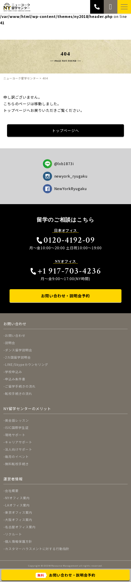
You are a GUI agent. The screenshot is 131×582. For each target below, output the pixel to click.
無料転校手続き (17, 464)
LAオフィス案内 (17, 505)
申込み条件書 (15, 379)
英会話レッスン (17, 420)
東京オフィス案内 (18, 512)
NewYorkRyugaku (65, 188)
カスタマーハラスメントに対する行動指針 (37, 548)
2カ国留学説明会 (18, 357)
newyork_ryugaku (65, 176)
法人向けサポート (18, 449)
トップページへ (65, 130)
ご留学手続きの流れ (20, 386)
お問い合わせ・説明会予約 (65, 295)
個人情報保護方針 (18, 541)
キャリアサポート (18, 442)
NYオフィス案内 (17, 498)
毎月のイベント (17, 456)
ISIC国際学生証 (17, 427)
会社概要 (12, 490)
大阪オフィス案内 (18, 519)
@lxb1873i (58, 163)
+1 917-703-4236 (65, 270)
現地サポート (15, 435)
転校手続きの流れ (18, 393)
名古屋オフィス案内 (20, 527)
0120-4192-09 (65, 240)
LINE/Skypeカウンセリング (26, 364)
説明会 (10, 342)
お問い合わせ (15, 335)
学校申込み (13, 371)
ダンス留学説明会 (18, 350)
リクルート (13, 534)
